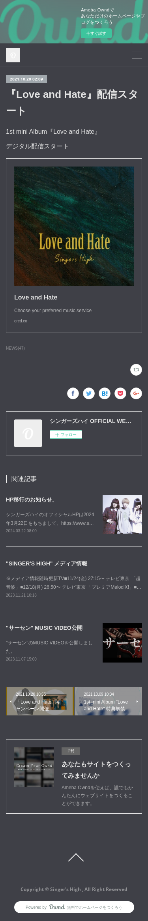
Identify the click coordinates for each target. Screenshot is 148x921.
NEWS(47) (15, 348)
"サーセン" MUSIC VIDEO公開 (44, 628)
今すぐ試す (96, 33)
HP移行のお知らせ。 (32, 499)
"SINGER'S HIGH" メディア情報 (46, 563)
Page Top (74, 857)
